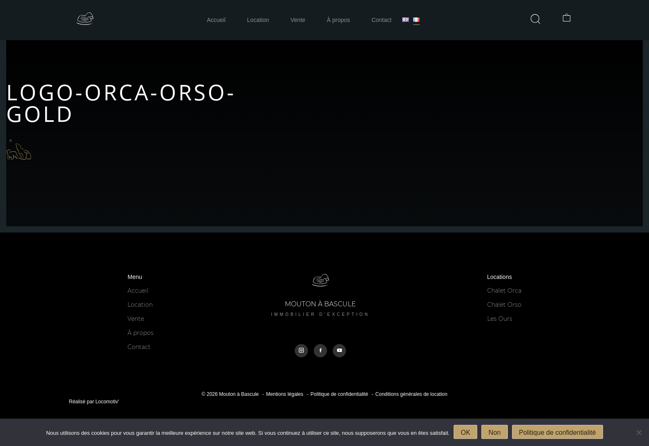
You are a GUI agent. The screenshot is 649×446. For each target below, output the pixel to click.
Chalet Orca (504, 290)
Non (494, 432)
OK (465, 432)
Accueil (216, 20)
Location (258, 20)
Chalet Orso (504, 304)
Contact (382, 20)
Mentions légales (284, 394)
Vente (298, 20)
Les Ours (499, 318)
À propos (338, 20)
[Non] (639, 432)
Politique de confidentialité (339, 394)
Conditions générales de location (411, 394)
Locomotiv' (107, 402)
